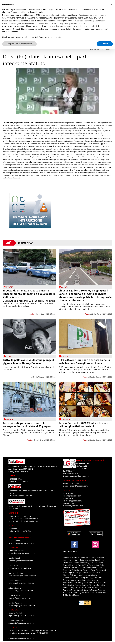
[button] (111, 4)
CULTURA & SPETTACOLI (70, 419)
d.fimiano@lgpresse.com (73, 505)
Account (66, 490)
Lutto (8, 356)
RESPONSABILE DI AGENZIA (74, 480)
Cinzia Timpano (39, 377)
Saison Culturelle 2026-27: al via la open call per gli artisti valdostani (83, 424)
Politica (64, 356)
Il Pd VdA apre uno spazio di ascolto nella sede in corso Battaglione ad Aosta (84, 361)
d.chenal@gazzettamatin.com (20, 560)
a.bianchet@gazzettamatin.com (21, 553)
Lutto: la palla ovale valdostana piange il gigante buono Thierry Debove (28, 361)
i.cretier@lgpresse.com (72, 501)
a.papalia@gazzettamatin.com (20, 590)
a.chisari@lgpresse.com (78, 486)
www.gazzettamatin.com (18, 471)
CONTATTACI (13, 627)
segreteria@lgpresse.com (78, 476)
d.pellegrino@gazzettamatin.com (22, 575)
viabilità (64, 287)
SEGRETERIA (13, 610)
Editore (11, 475)
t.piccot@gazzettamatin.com (20, 598)
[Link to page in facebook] (74, 544)
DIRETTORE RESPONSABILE (19, 537)
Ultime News (25, 242)
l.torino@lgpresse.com (72, 496)
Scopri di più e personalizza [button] (19, 44)
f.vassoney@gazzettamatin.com (21, 605)
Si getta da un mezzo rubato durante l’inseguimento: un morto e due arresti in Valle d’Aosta (29, 294)
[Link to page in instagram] (95, 546)
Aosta (31, 314)
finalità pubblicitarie (65, 21)
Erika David (41, 314)
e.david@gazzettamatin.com (20, 568)
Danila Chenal (95, 377)
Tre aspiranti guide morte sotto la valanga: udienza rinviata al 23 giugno (27, 424)
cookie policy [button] (37, 12)
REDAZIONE (13, 513)
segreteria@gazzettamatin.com (25, 521)
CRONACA (9, 287)
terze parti (45, 15)
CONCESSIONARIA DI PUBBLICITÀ (90, 460)
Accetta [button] (104, 44)
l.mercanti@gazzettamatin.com (21, 543)
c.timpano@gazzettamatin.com (21, 583)
